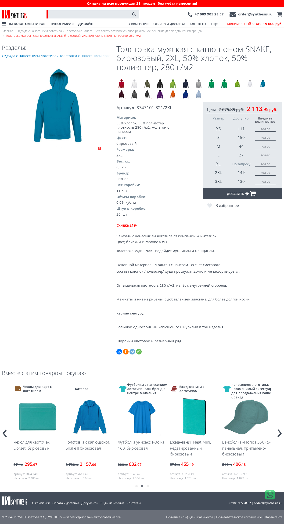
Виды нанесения (112, 503)
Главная (7, 31)
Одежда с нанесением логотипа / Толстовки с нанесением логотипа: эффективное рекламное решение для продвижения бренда (59, 55)
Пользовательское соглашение (239, 517)
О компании (138, 23)
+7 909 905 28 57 (209, 14)
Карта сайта (273, 517)
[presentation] (4, 431)
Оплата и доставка (169, 23)
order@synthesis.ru (255, 14)
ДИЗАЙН (85, 24)
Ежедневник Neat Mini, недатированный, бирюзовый (206, 448)
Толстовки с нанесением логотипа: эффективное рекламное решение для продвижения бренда (133, 31)
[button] (136, 486)
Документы (89, 503)
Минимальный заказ (254, 23)
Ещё (214, 23)
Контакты (198, 23)
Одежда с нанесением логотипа (39, 31)
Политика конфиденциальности (189, 517)
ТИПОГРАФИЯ (62, 24)
